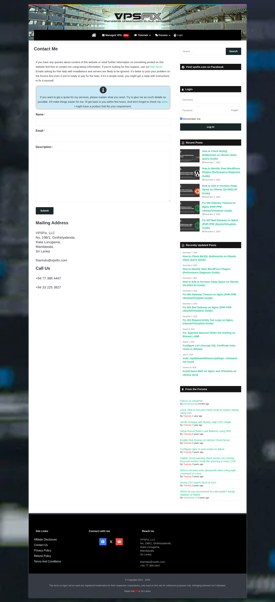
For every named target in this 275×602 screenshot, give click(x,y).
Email (40, 131)
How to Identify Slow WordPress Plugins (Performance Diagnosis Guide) (221, 172)
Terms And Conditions (47, 561)
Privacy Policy (42, 550)
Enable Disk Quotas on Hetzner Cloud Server (205, 440)
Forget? (234, 110)
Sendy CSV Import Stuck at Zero (198, 482)
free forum (156, 66)
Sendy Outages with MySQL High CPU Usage (205, 422)
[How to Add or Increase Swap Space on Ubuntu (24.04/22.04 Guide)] (190, 190)
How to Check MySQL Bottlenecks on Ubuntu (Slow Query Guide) (219, 155)
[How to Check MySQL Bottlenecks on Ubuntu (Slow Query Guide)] (190, 155)
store (164, 101)
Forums (161, 35)
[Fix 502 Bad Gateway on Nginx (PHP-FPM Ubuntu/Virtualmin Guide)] (190, 225)
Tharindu (187, 416)
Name (40, 114)
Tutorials (141, 35)
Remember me (190, 118)
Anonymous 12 (190, 497)
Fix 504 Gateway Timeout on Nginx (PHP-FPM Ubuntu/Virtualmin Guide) (219, 206)
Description (44, 147)
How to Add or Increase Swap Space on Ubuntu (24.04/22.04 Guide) (219, 189)
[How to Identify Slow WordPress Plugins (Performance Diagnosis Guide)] (190, 173)
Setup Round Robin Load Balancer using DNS (205, 431)
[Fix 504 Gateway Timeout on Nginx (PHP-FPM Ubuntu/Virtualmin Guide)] (190, 207)
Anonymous (188, 404)
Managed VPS (115, 35)
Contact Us (41, 545)
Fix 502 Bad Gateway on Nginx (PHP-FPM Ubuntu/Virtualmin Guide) (220, 224)
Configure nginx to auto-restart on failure (202, 449)
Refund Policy (42, 555)
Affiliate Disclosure (45, 539)
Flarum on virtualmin (191, 400)
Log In (210, 126)
